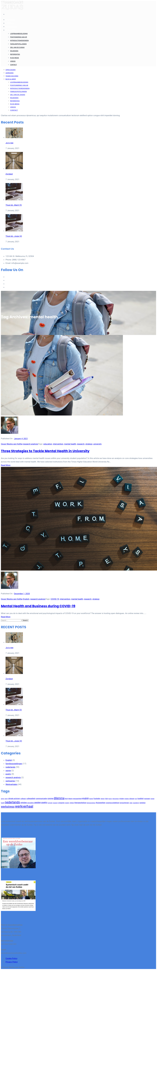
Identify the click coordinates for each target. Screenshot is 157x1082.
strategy (88, 444)
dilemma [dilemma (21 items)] (59, 798)
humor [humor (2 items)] (110, 798)
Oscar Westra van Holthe (12, 444)
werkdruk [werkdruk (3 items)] (142, 803)
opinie (8, 770)
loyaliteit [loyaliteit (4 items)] (140, 798)
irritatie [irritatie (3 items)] (121, 798)
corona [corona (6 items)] (50, 798)
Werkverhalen (11, 784)
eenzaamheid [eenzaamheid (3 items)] (77, 798)
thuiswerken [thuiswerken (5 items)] (100, 803)
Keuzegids (14, 51)
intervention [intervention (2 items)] (115, 798)
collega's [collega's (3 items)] (23, 798)
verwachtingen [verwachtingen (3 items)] (124, 803)
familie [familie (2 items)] (91, 798)
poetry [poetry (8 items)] (44, 802)
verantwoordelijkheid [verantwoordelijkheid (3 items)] (112, 803)
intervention (58, 444)
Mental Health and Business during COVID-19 (38, 606)
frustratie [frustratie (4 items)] (97, 798)
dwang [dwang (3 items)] (70, 798)
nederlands (10, 767)
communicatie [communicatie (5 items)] (41, 798)
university (97, 444)
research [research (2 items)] (55, 803)
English (26, 599)
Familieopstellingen (18, 44)
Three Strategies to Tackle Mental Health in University (45, 451)
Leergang (10, 23)
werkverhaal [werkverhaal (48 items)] (24, 806)
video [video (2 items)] (130, 803)
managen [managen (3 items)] (147, 798)
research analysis (30, 444)
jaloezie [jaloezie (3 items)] (131, 798)
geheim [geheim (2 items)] (103, 798)
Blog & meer (10, 30)
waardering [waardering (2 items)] (136, 803)
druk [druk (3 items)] (66, 798)
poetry (8, 774)
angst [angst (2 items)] (6, 798)
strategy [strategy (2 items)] (67, 803)
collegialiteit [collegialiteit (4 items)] (30, 798)
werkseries (10, 781)
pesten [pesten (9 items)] (37, 802)
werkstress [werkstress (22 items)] (8, 806)
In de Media (14, 58)
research (81, 444)
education (47, 444)
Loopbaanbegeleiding (19, 33)
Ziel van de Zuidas (17, 47)
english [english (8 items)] (85, 798)
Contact (13, 65)
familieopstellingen (14, 763)
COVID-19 (55, 599)
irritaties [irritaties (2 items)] (126, 798)
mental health (70, 444)
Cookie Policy (11, 958)
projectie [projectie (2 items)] (50, 803)
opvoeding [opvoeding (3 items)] (30, 803)
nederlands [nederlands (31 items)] (12, 802)
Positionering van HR (18, 37)
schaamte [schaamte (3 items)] (61, 803)
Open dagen (10, 20)
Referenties (15, 54)
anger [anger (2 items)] (2, 798)
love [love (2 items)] (136, 798)
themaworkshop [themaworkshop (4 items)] (80, 803)
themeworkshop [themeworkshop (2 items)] (91, 803)
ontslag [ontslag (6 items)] (23, 803)
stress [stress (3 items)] (72, 803)
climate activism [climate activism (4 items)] (14, 798)
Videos (12, 61)
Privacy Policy (12, 962)
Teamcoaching (11, 27)
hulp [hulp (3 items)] (106, 798)
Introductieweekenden (19, 40)
